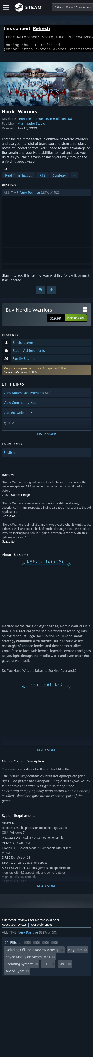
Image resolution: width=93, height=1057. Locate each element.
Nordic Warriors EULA (20, 375)
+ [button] (74, 178)
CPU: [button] (46, 967)
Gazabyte (8, 544)
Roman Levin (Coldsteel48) (53, 121)
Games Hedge (20, 497)
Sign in (7, 278)
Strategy (59, 178)
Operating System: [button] (19, 967)
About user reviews (14, 927)
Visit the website (19, 415)
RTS (42, 178)
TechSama (9, 519)
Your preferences (41, 927)
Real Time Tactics (18, 178)
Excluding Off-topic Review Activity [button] (32, 953)
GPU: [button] (62, 967)
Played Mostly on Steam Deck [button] (27, 960)
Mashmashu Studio (31, 126)
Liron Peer (25, 121)
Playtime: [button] (75, 953)
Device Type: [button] (14, 974)
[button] (46, 195)
